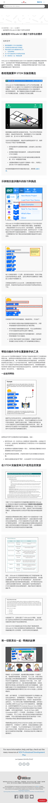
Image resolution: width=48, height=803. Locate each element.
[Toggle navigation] (4, 2)
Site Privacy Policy (7, 791)
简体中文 (39, 2)
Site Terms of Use (14, 791)
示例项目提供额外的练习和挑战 (13, 47)
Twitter (24, 764)
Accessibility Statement (39, 791)
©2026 (37, 786)
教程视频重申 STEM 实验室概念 (13, 45)
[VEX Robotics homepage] (21, 2)
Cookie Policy (21, 791)
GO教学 (17, 28)
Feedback (42, 800)
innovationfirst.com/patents (24, 790)
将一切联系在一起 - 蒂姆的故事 (13, 55)
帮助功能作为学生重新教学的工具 (14, 49)
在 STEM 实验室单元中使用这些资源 (15, 53)
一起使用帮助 (10, 51)
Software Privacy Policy (29, 791)
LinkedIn (28, 764)
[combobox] (24, 6)
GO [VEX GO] (11, 28)
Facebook (20, 764)
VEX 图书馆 (5, 28)
